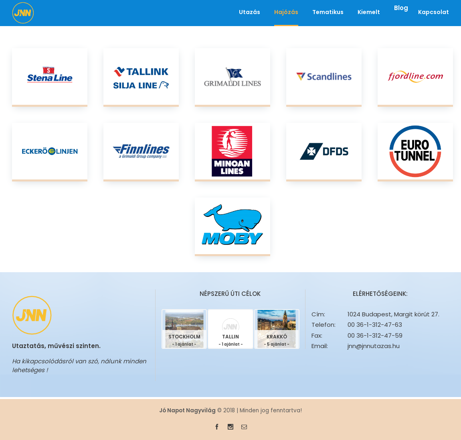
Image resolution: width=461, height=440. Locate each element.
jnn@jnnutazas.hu (374, 346)
